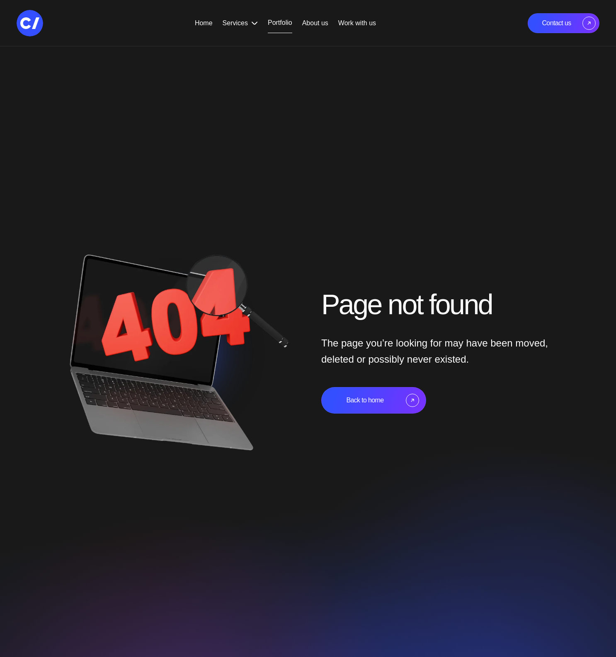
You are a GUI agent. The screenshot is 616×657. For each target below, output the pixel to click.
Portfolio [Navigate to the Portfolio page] (280, 22)
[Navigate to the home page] (30, 23)
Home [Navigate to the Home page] (204, 22)
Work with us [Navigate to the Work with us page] (357, 22)
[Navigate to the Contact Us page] (563, 23)
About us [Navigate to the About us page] (315, 22)
